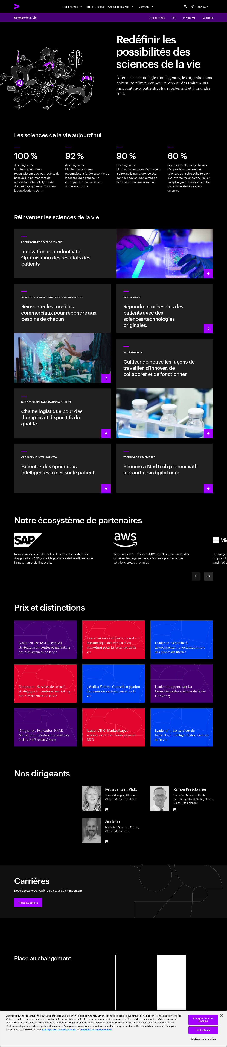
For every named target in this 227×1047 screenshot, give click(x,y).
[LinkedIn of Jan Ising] (106, 842)
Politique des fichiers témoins (59, 1029)
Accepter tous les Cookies (203, 1019)
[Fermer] (221, 1015)
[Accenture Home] (25, 6)
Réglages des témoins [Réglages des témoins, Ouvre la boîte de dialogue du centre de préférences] (203, 1039)
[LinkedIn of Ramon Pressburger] (175, 809)
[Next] (208, 576)
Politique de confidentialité (96, 1029)
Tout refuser (203, 1030)
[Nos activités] (72, 6)
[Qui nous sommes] (121, 6)
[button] (28, 902)
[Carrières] (146, 6)
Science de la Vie (25, 17)
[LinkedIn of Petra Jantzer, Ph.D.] (106, 809)
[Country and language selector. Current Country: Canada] (200, 6)
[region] (113, 1028)
